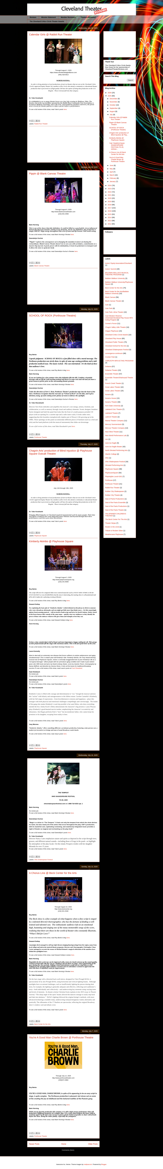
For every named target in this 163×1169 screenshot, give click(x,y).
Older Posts (93, 1144)
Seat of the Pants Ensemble (115, 502)
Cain (107, 305)
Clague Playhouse (112, 331)
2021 (110, 195)
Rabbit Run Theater (41, 124)
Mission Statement (48, 17)
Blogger (103, 1164)
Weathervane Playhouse (114, 534)
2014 (110, 217)
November (114, 102)
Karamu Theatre (111, 402)
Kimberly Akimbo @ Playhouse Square (51, 541)
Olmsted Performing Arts (114, 465)
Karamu (108, 394)
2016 (110, 211)
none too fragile (111, 443)
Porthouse (109, 480)
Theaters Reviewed (88, 17)
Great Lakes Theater (112, 387)
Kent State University (113, 406)
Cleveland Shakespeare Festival (117, 350)
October (113, 105)
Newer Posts (34, 1144)
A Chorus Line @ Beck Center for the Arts (53, 873)
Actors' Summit (110, 269)
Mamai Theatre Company (114, 421)
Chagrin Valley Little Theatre (115, 327)
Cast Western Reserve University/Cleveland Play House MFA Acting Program (119, 318)
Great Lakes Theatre (112, 391)
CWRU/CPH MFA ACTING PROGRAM (119, 361)
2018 (110, 205)
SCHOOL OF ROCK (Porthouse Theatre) (52, 315)
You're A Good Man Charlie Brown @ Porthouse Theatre (61, 1037)
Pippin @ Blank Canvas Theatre (47, 173)
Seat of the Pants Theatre (114, 510)
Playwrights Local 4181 (113, 476)
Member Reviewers (68, 17)
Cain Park (108, 308)
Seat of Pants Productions (114, 499)
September (114, 108)
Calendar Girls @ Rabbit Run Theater (50, 34)
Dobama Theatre (111, 370)
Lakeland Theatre (111, 413)
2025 (110, 96)
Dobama (108, 366)
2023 (110, 189)
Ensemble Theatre (112, 374)
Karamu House (110, 398)
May (111, 169)
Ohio (107, 458)
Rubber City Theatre (112, 495)
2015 (110, 214)
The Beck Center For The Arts (116, 519)
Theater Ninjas (110, 523)
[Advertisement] (63, 144)
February (113, 178)
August (112, 111)
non (106, 439)
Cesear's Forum (111, 323)
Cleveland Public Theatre (114, 342)
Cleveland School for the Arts (115, 346)
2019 (110, 201)
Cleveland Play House (113, 338)
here (73, 426)
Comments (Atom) (68, 1150)
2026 (110, 93)
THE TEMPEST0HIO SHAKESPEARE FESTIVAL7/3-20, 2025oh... (116, 146)
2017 (110, 208)
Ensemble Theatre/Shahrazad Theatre (119, 378)
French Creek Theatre (113, 383)
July (111, 115)
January (113, 181)
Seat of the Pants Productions (116, 506)
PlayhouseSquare (111, 473)
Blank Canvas (110, 297)
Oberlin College (111, 454)
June (112, 165)
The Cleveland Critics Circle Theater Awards (47, 21)
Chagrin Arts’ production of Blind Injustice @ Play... (118, 134)
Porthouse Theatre (40, 437)
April (111, 172)
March (112, 175)
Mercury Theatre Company (115, 428)
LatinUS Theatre (111, 417)
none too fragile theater (113, 447)
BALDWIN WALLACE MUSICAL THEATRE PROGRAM (117, 274)
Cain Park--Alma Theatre (114, 312)
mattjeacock (88, 1164)
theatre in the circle (112, 527)
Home (63, 1144)
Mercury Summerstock (113, 424)
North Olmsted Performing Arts (116, 450)
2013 (110, 221)
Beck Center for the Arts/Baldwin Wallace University (117, 292)
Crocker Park (110, 357)
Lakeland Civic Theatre (113, 409)
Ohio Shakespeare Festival (43, 860)
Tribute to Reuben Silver (114, 531)
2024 (110, 185)
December (114, 99)
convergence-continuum (114, 353)
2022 (110, 192)
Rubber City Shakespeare (114, 491)
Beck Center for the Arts (42, 1024)
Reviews (33, 17)
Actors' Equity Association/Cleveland (118, 263)
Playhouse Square (40, 536)
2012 (110, 224)
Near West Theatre (112, 432)
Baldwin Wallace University (115, 278)
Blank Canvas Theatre (41, 266)
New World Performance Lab (115, 435)
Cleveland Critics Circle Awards (116, 335)
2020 (110, 198)
